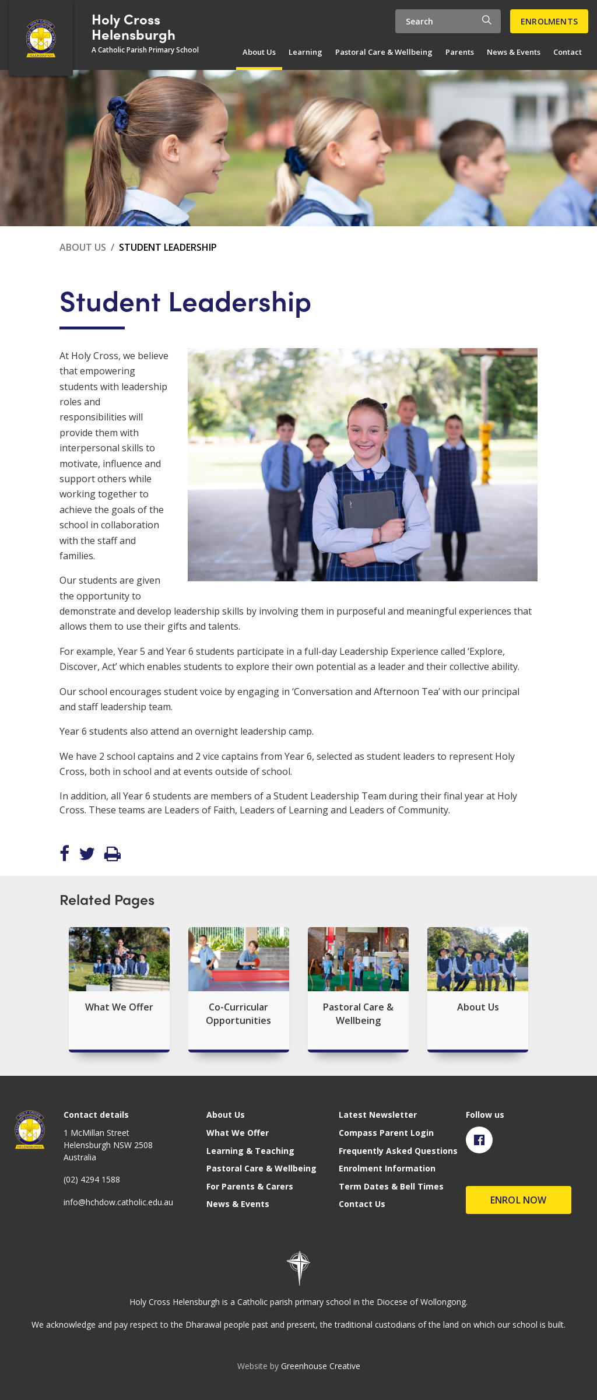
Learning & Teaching (250, 1150)
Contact (567, 52)
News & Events (513, 52)
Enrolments (549, 21)
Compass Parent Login (386, 1132)
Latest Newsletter (378, 1114)
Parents (459, 52)
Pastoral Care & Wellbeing (384, 52)
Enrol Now (518, 1200)
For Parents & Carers (249, 1186)
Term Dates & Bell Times (391, 1186)
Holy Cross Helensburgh (133, 26)
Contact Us (362, 1203)
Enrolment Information (387, 1168)
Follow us (485, 1114)
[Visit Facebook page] (479, 1140)
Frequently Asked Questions (398, 1150)
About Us (259, 52)
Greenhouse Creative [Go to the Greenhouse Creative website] (320, 1365)
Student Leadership (168, 247)
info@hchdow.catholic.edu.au (118, 1202)
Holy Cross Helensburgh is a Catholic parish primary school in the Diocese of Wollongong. (298, 1301)
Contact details (96, 1114)
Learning (305, 52)
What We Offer (237, 1132)
